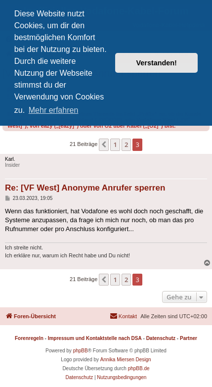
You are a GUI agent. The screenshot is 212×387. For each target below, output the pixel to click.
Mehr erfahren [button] (54, 110)
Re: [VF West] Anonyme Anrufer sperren (85, 188)
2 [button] (126, 144)
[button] (104, 144)
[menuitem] (123, 316)
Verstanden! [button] (156, 63)
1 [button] (115, 144)
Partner (188, 338)
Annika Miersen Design (125, 359)
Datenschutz (160, 338)
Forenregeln (29, 338)
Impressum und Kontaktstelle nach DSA (95, 338)
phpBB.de (139, 368)
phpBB (80, 350)
